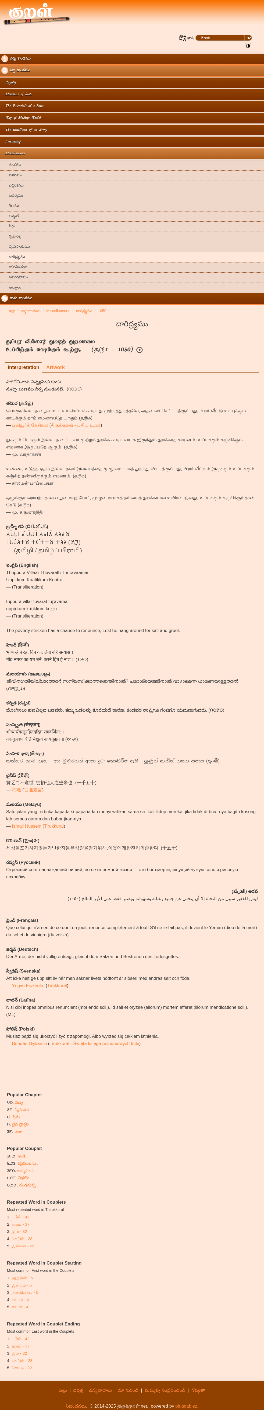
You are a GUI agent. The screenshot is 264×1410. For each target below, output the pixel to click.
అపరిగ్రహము (14, 277)
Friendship (11, 142)
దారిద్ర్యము (13, 257)
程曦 (16, 789)
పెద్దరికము (12, 186)
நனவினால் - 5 (25, 1292)
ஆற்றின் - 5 (22, 1278)
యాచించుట (14, 267)
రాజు (18, 1131)
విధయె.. (25, 1177)
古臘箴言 (33, 789)
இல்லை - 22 (23, 1246)
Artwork (55, 367)
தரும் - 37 (21, 1224)
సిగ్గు (8, 226)
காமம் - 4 (20, 1299)
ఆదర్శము (12, 196)
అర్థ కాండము (15, 70)
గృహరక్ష (10, 237)
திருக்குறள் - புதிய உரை (76, 425)
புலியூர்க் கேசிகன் (30, 425)
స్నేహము (22, 1109)
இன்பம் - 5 (22, 1285)
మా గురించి (128, 1390)
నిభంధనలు (76, 1406)
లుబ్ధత (10, 216)
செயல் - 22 (22, 1367)
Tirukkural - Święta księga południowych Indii (94, 1043)
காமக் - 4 (20, 1307)
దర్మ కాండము (16, 58)
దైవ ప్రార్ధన (20, 1124)
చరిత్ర (78, 1390)
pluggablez (186, 1406)
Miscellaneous (13, 153)
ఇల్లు (63, 1390)
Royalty (8, 83)
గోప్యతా (198, 1390)
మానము (11, 175)
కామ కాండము (16, 298)
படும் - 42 (21, 1217)
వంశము (11, 165)
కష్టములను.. (28, 1163)
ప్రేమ (16, 1117)
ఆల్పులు (11, 288)
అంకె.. (23, 1156)
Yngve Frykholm (28, 985)
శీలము (10, 206)
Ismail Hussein (26, 826)
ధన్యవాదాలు (100, 1390)
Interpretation (23, 367)
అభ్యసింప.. (26, 1170)
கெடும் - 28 (22, 1238)
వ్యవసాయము (15, 247)
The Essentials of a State (22, 106)
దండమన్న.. (28, 1185)
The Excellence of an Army (24, 130)
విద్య (19, 1102)
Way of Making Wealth (21, 118)
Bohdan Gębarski (29, 1043)
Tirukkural (54, 826)
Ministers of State (16, 94)
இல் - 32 (19, 1231)
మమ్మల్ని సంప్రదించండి (165, 1390)
